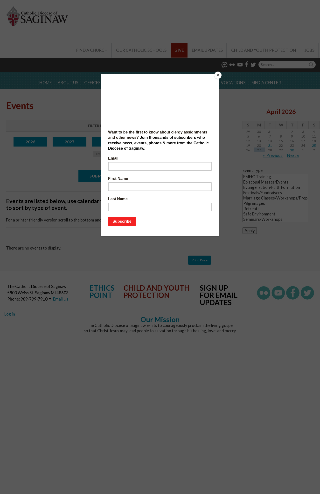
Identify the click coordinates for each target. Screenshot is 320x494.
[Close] (218, 75)
